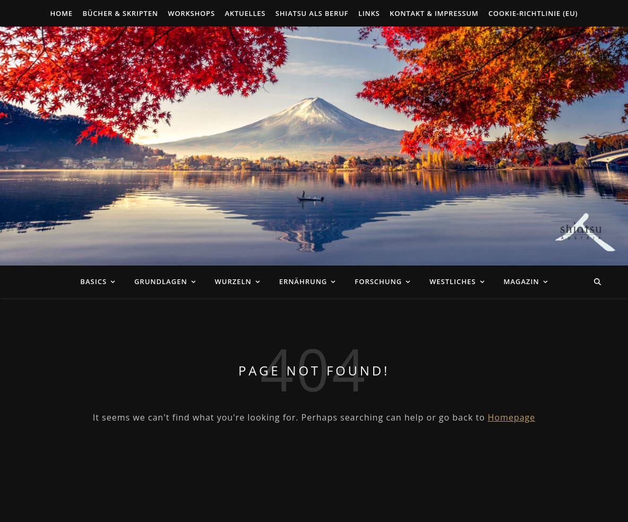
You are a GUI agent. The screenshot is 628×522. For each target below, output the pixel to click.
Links (369, 13)
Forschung (378, 281)
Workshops (191, 13)
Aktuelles (245, 13)
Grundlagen (160, 281)
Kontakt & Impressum (434, 13)
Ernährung (303, 281)
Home (61, 13)
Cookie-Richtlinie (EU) (533, 13)
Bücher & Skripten (120, 13)
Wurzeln (232, 281)
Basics (93, 281)
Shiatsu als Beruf (312, 13)
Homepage (512, 417)
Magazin (521, 281)
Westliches (452, 281)
